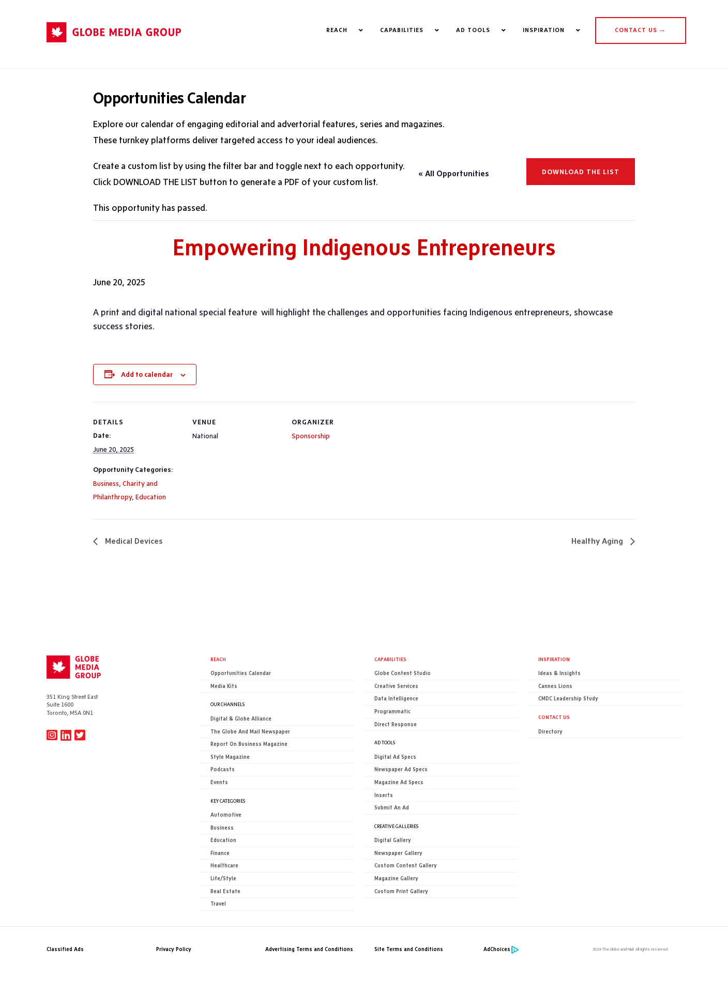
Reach (218, 659)
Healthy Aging (598, 541)
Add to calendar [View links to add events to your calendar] (147, 374)
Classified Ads (65, 949)
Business (106, 483)
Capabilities (390, 659)
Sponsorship (311, 436)
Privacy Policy (173, 949)
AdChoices (496, 949)
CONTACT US (640, 30)
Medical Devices (133, 541)
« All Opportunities (453, 173)
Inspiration (554, 659)
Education (150, 497)
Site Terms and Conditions (408, 949)
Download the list (580, 171)
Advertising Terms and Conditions (309, 949)
